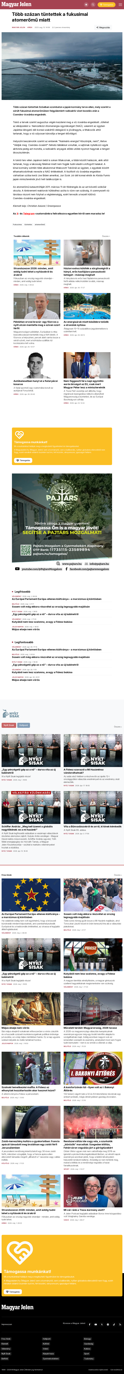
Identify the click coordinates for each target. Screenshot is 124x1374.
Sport (86, 1353)
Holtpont (46, 1339)
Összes (106, 236)
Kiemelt (5, 1344)
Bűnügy (87, 1339)
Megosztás (103, 27)
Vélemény (6, 1349)
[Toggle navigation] (120, 4)
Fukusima (17, 224)
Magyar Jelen (18, 27)
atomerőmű (40, 224)
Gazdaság (88, 1344)
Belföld (5, 1358)
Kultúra (87, 1349)
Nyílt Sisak (6, 1353)
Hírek (29, 27)
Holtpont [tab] (23, 725)
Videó (45, 1349)
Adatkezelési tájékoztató (98, 1370)
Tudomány (88, 1358)
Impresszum (7, 1324)
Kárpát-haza (48, 1353)
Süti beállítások (116, 1370)
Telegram (28, 213)
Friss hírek (6, 1339)
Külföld (46, 1344)
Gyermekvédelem (51, 1358)
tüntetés (28, 224)
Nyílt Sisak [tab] (9, 725)
